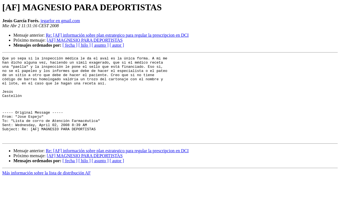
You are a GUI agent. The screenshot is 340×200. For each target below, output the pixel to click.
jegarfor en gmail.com (60, 20)
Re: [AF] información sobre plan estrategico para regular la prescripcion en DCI (117, 35)
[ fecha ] (69, 45)
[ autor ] (117, 45)
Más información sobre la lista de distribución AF (46, 189)
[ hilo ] (85, 45)
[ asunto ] (100, 45)
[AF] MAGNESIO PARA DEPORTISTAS (85, 40)
